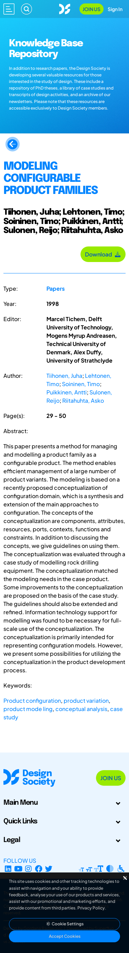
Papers (55, 288)
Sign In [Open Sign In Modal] (115, 9)
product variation (86, 700)
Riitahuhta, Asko (83, 400)
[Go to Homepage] (64, 8)
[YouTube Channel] (18, 868)
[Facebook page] (38, 868)
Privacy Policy (91, 907)
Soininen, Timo (81, 383)
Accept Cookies (64, 936)
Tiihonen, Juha (64, 375)
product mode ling (28, 708)
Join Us (91, 9)
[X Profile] (49, 868)
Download (103, 254)
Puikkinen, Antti (66, 392)
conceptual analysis (81, 708)
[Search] (26, 9)
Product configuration (32, 700)
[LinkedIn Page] (8, 868)
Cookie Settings (65, 923)
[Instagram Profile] (28, 868)
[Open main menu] (8, 9)
